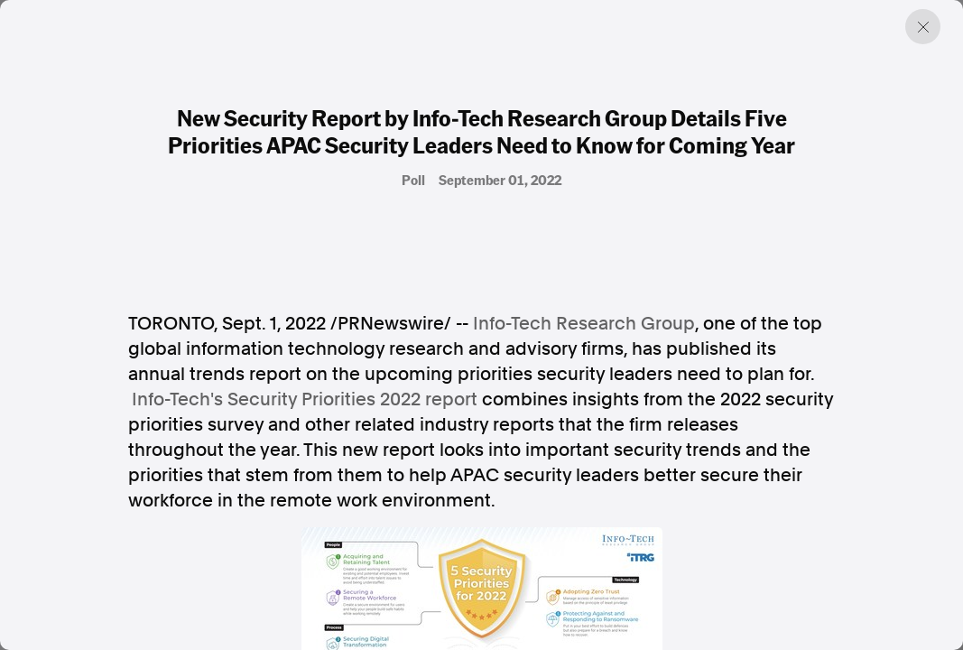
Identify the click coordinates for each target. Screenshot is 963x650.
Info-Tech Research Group (584, 323)
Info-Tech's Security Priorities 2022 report (304, 399)
